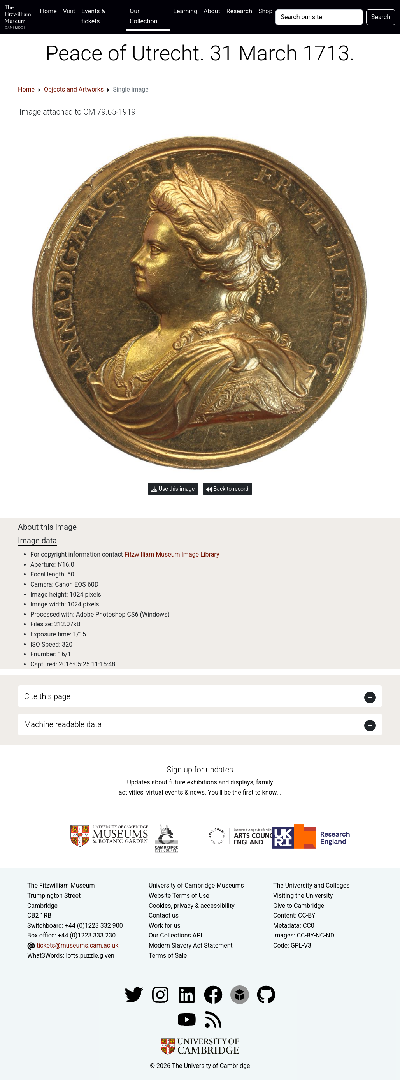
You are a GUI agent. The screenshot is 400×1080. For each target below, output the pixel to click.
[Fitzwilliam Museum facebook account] (187, 994)
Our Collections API (175, 935)
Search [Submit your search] (380, 17)
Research (239, 11)
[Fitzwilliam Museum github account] (266, 994)
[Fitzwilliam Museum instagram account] (161, 994)
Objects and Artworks (74, 89)
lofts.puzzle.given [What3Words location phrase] (90, 955)
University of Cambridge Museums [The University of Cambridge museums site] (196, 885)
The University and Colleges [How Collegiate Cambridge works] (311, 885)
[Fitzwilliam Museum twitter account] (134, 994)
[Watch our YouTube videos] (187, 1019)
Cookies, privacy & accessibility (192, 905)
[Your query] (319, 17)
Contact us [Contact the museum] (164, 915)
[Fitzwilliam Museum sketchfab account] (240, 994)
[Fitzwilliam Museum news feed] (213, 1019)
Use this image (173, 489)
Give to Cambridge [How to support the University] (298, 905)
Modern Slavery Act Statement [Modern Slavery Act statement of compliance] (191, 945)
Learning (185, 11)
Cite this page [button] (47, 696)
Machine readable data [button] (63, 724)
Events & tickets (93, 16)
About (212, 11)
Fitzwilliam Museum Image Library (172, 554)
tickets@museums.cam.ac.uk (77, 945)
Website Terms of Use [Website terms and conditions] (179, 895)
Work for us (165, 925)
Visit (69, 11)
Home (50, 10)
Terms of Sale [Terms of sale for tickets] (168, 955)
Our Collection (143, 16)
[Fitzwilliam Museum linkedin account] (214, 994)
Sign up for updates (200, 769)
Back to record (227, 489)
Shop (265, 11)
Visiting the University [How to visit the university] (303, 895)
